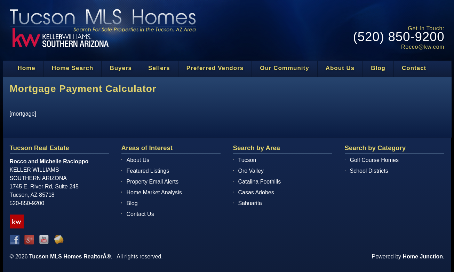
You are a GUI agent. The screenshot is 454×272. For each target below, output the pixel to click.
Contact (414, 68)
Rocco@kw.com (423, 47)
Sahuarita (250, 203)
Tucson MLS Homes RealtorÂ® (70, 256)
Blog (378, 68)
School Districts (369, 171)
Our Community (284, 68)
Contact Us (140, 214)
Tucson (247, 160)
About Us (340, 68)
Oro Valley (251, 171)
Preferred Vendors (215, 68)
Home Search (73, 68)
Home (26, 68)
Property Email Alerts (152, 182)
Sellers (159, 68)
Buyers (121, 68)
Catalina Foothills (259, 182)
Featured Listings (148, 171)
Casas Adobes (256, 192)
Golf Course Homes (374, 160)
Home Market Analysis (154, 192)
